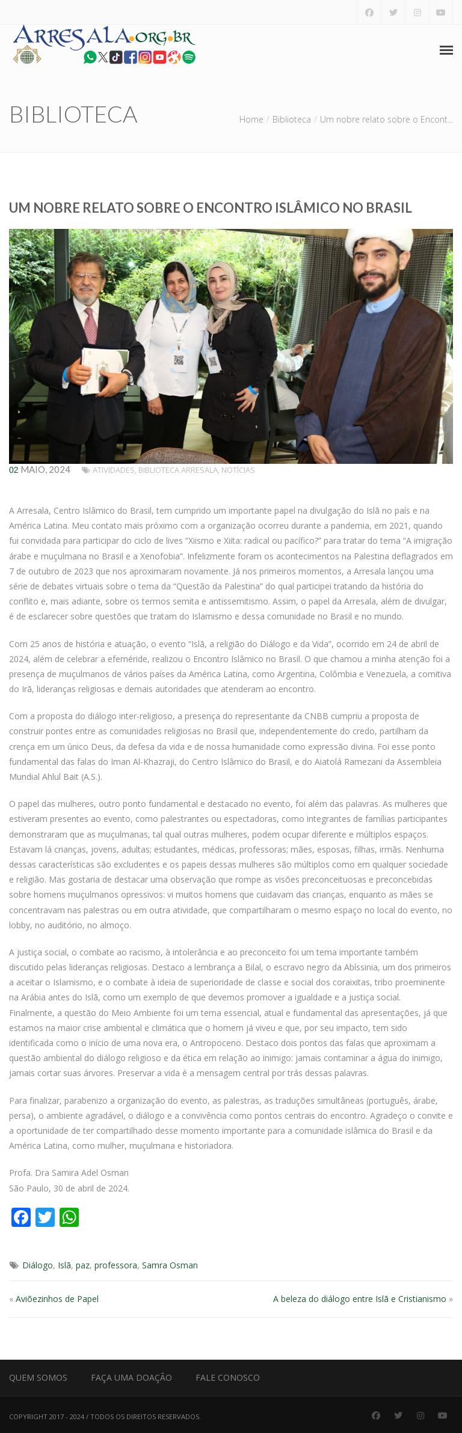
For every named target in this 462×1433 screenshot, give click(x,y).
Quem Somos (38, 1377)
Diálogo (37, 1265)
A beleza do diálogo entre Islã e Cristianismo (359, 1298)
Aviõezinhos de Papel (57, 1298)
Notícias (238, 469)
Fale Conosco (228, 1377)
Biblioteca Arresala (178, 469)
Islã (64, 1265)
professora (115, 1265)
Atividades (114, 469)
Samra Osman (170, 1265)
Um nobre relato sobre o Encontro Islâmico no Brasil (210, 207)
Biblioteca (292, 119)
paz (83, 1265)
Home (251, 119)
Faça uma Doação (131, 1377)
